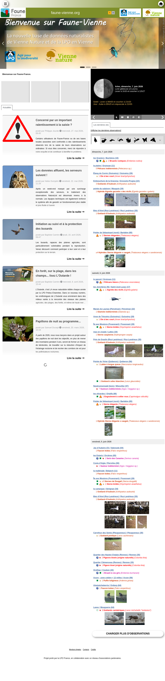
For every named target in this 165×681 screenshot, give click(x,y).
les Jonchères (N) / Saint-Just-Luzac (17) (111, 287)
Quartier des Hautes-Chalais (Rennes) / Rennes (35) (116, 555)
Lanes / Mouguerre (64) (103, 607)
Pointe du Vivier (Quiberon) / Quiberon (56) (112, 361)
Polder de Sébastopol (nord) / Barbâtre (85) (112, 233)
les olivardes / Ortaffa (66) (105, 394)
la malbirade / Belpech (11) (105, 471)
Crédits (93, 649)
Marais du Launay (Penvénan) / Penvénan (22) (114, 309)
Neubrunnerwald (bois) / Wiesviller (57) (110, 386)
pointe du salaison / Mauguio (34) (108, 189)
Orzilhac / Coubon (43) (103, 570)
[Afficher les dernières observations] (106, 130)
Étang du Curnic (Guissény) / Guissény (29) (113, 173)
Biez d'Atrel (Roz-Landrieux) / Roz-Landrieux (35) (115, 211)
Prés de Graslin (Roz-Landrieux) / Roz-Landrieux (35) (117, 339)
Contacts (86, 649)
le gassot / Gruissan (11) (104, 279)
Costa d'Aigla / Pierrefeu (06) (106, 463)
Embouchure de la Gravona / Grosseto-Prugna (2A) (116, 181)
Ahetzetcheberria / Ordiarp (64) (107, 585)
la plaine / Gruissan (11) (104, 166)
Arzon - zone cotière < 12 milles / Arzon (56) (113, 578)
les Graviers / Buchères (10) (105, 158)
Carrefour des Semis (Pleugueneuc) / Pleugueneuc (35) (118, 533)
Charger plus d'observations (128, 633)
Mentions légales (75, 649)
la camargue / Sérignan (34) (105, 489)
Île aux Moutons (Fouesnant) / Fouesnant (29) (113, 324)
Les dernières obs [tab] (101, 125)
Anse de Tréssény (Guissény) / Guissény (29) (113, 316)
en (113, 13)
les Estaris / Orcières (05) (104, 455)
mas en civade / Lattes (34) (105, 332)
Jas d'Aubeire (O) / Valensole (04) (108, 448)
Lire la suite (75, 158)
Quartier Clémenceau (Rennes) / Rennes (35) (113, 562)
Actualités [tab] (7, 107)
